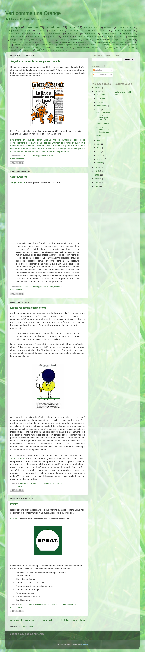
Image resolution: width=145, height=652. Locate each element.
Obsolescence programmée (101, 48)
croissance (73, 33)
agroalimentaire (14, 42)
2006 (97, 186)
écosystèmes (60, 50)
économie (108, 27)
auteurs (103, 30)
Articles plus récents (22, 620)
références (67, 36)
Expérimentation (19, 39)
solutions (88, 30)
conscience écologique (90, 36)
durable (88, 39)
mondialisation (15, 36)
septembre (101, 106)
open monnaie (27, 50)
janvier (100, 163)
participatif (105, 45)
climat (72, 27)
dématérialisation (127, 48)
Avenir (131, 39)
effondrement (125, 27)
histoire (18, 45)
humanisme (72, 45)
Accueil (47, 620)
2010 (97, 171)
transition (41, 45)
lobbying (95, 42)
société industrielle (122, 30)
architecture (58, 30)
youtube (52, 45)
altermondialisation (31, 48)
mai (99, 148)
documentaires (90, 27)
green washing (114, 36)
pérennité (67, 48)
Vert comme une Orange (33, 13)
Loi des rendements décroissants (28, 308)
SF (19, 48)
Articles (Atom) (28, 626)
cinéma (41, 42)
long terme (118, 42)
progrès (34, 39)
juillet (99, 140)
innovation (29, 45)
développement (109, 33)
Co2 (10, 45)
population (51, 36)
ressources (132, 37)
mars (99, 155)
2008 (97, 179)
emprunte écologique (19, 30)
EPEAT (14, 504)
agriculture (83, 42)
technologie (34, 36)
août (99, 109)
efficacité (100, 39)
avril (99, 151)
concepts (14, 27)
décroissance (47, 39)
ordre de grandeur (116, 39)
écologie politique (119, 45)
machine (130, 42)
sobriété (39, 50)
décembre (101, 95)
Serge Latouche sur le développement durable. (35, 61)
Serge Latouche (18, 177)
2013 (97, 88)
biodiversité (49, 50)
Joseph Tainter (17, 458)
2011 (97, 167)
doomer (62, 45)
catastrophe (30, 42)
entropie (44, 48)
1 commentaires (17, 486)
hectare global (13, 50)
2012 (97, 91)
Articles (97, 70)
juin (98, 144)
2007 (97, 182)
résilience (90, 33)
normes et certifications (89, 45)
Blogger (84, 645)
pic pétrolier (53, 27)
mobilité (72, 42)
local (64, 42)
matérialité (106, 42)
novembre (101, 98)
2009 (97, 175)
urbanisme (41, 30)
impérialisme (53, 42)
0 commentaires (17, 159)
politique (74, 30)
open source (56, 48)
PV (117, 48)
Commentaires (100, 75)
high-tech (127, 33)
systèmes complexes (51, 33)
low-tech (61, 39)
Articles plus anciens (73, 620)
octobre (100, 102)
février (100, 159)
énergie (32, 27)
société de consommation (21, 33)
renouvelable (75, 39)
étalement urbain (81, 48)
